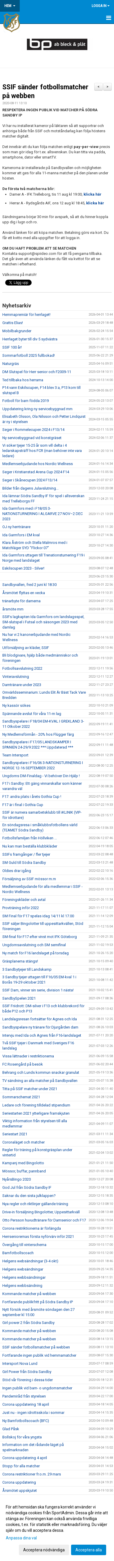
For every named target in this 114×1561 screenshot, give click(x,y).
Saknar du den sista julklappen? (29, 1195)
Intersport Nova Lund (19, 1363)
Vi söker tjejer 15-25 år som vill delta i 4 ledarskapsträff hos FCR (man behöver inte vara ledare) (42, 450)
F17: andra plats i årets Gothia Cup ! (31, 796)
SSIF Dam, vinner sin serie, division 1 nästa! (38, 990)
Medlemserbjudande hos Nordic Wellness (37, 464)
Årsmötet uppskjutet (19, 1490)
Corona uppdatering (19, 1482)
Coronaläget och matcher (23, 1142)
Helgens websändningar (22, 1269)
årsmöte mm (12, 609)
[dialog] (57, 1528)
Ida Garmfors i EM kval (21, 535)
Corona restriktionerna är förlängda (31, 1228)
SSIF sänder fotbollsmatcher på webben (36, 1347)
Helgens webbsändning (22, 1285)
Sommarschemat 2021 (21, 1097)
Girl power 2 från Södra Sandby (28, 1322)
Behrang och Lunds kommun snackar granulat (40, 1072)
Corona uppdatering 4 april (24, 1458)
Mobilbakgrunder (16, 331)
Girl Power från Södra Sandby (26, 1371)
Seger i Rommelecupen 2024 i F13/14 (33, 429)
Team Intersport (15, 755)
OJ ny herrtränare (16, 527)
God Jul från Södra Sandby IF (26, 1187)
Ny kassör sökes (16, 705)
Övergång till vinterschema (24, 1244)
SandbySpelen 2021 (19, 998)
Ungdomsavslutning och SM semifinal (34, 945)
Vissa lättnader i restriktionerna (28, 1056)
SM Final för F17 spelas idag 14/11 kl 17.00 (38, 916)
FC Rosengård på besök (22, 1064)
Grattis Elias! (12, 323)
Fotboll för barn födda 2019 (25, 400)
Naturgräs (10, 363)
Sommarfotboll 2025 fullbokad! (28, 355)
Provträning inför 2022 (20, 908)
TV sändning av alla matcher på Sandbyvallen (39, 1080)
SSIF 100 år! (12, 347)
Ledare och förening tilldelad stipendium (36, 1105)
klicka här (93, 194)
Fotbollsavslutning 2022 (22, 668)
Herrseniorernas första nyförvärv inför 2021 (38, 1236)
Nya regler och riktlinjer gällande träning (35, 1204)
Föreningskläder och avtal (24, 899)
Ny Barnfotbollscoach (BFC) (25, 1421)
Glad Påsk (10, 1429)
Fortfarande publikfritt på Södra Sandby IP (37, 1302)
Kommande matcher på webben (29, 1294)
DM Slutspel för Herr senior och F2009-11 (36, 372)
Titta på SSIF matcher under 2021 (29, 1089)
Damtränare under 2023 (21, 685)
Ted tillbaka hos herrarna (22, 380)
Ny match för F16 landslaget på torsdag (35, 953)
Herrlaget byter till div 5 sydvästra (29, 339)
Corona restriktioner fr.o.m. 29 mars (31, 1474)
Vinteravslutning (15, 676)
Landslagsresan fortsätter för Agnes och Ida (39, 1019)
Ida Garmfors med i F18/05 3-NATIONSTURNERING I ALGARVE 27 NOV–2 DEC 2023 (42, 513)
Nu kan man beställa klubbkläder (29, 846)
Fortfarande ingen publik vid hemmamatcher (39, 1355)
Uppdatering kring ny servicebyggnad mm (37, 409)
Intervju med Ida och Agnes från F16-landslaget (41, 1035)
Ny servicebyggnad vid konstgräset (31, 438)
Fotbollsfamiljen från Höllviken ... (29, 838)
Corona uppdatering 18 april (25, 1404)
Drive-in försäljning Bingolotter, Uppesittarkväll (41, 1212)
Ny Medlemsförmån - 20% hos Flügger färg (38, 734)
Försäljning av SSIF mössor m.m (29, 879)
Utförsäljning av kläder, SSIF (25, 647)
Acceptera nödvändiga (44, 1550)
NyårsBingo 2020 (16, 1179)
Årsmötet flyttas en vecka (23, 593)
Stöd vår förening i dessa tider (27, 1380)
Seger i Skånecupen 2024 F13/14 (29, 480)
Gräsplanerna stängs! (20, 961)
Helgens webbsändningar (24, 1277)
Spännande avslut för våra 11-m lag (31, 713)
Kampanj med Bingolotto (23, 1163)
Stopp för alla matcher (21, 1466)
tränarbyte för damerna (21, 601)
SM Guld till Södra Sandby (24, 862)
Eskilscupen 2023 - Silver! (23, 568)
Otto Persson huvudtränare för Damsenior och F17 (44, 1220)
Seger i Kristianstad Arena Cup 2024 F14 (35, 472)
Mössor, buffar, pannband (24, 1171)
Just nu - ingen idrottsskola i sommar (33, 1412)
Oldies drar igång (16, 871)
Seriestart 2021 (14, 1134)
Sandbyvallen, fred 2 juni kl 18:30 (29, 584)
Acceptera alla (88, 1550)
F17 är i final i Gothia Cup (22, 805)
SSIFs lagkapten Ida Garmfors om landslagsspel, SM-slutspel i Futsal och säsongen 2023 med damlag (43, 622)
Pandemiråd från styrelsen (24, 1396)
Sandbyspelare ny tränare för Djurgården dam (40, 1027)
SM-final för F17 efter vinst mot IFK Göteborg (39, 936)
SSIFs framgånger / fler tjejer (26, 854)
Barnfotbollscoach (18, 1253)
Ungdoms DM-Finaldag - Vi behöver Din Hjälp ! (41, 776)
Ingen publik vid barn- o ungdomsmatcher (37, 1388)
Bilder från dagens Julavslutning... (30, 488)
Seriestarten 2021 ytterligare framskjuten (36, 1113)
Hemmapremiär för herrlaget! (26, 314)
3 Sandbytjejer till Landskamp (27, 969)
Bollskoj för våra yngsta (22, 1437)
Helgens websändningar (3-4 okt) (30, 1261)
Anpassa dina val (21, 1538)
